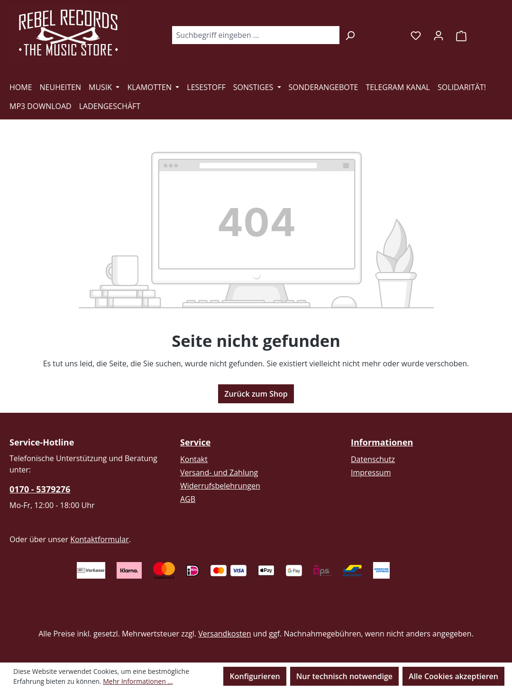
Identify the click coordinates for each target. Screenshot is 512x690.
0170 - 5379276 (39, 489)
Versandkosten (224, 633)
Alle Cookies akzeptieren (453, 676)
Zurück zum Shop (256, 394)
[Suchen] (350, 35)
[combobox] (255, 35)
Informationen (382, 442)
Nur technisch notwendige (344, 676)
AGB (187, 499)
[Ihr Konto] (438, 35)
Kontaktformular (99, 539)
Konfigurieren (254, 676)
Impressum (371, 472)
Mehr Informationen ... (138, 681)
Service (195, 442)
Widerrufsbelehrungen (220, 486)
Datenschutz (373, 459)
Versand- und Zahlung (219, 472)
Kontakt (194, 459)
